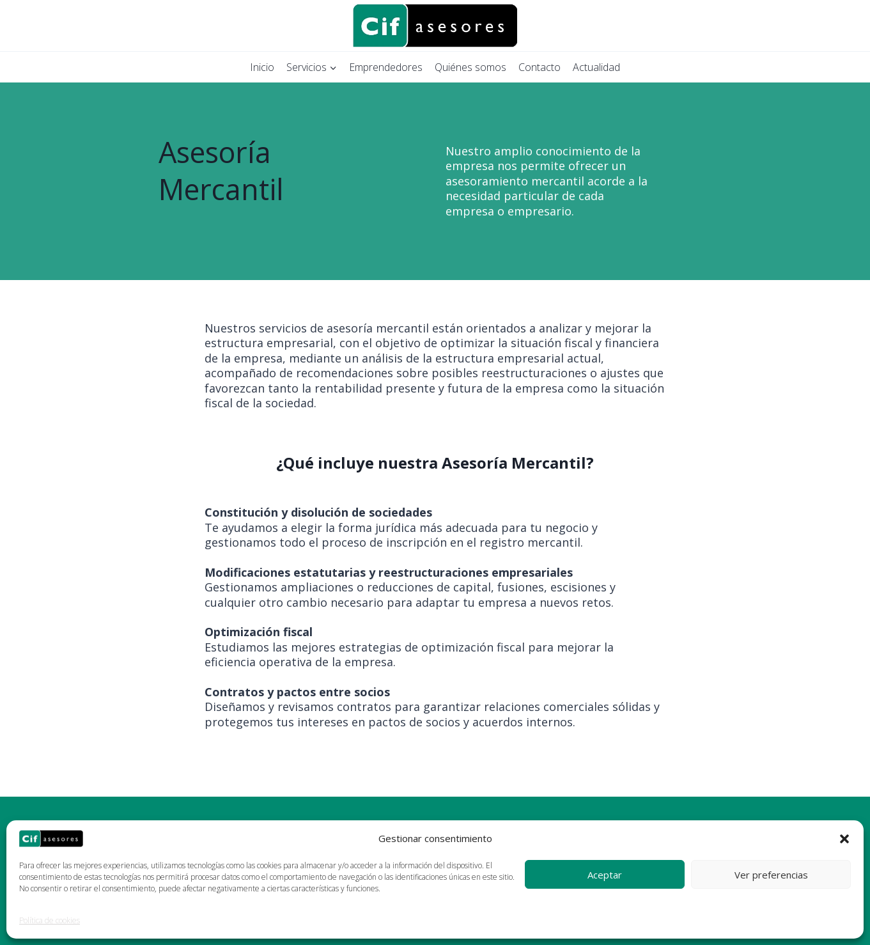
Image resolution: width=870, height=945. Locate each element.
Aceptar (604, 874)
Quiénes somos (470, 67)
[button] (844, 838)
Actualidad (596, 67)
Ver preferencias (771, 874)
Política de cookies (49, 920)
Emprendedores (386, 67)
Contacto (539, 67)
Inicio (262, 67)
